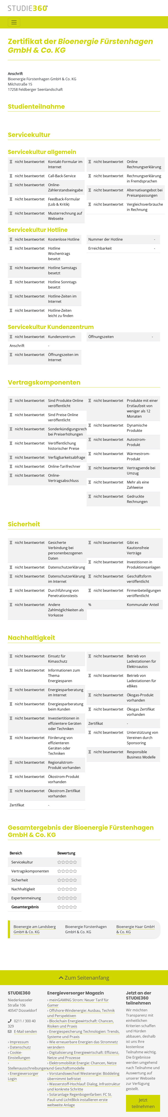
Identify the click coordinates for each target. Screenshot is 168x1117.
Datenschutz (20, 1047)
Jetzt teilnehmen (143, 1103)
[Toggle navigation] (14, 22)
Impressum (19, 1042)
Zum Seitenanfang (84, 977)
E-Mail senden (25, 1031)
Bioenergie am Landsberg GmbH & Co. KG (35, 929)
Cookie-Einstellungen (19, 1055)
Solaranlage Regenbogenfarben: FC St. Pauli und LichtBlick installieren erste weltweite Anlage (79, 1099)
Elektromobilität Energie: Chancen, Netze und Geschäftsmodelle (82, 1066)
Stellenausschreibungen (28, 1068)
